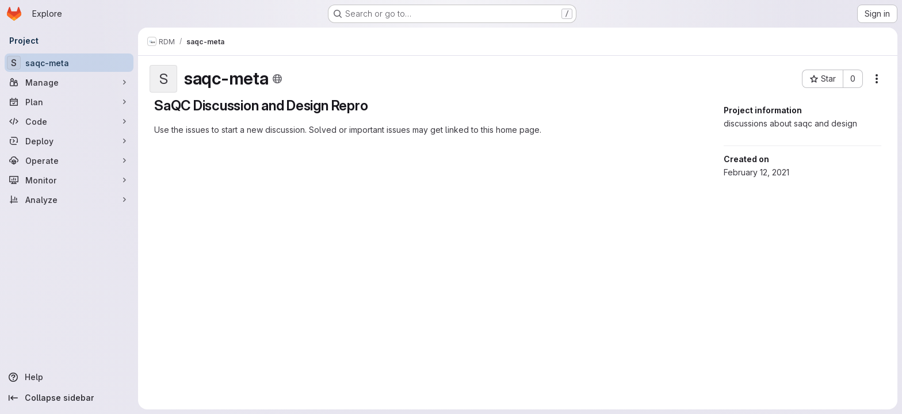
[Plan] (69, 102)
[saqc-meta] (69, 62)
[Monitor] (69, 180)
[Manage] (69, 82)
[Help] (69, 377)
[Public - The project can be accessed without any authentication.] (277, 78)
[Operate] (69, 160)
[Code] (69, 121)
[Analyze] (69, 199)
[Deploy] (69, 141)
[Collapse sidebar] (69, 398)
